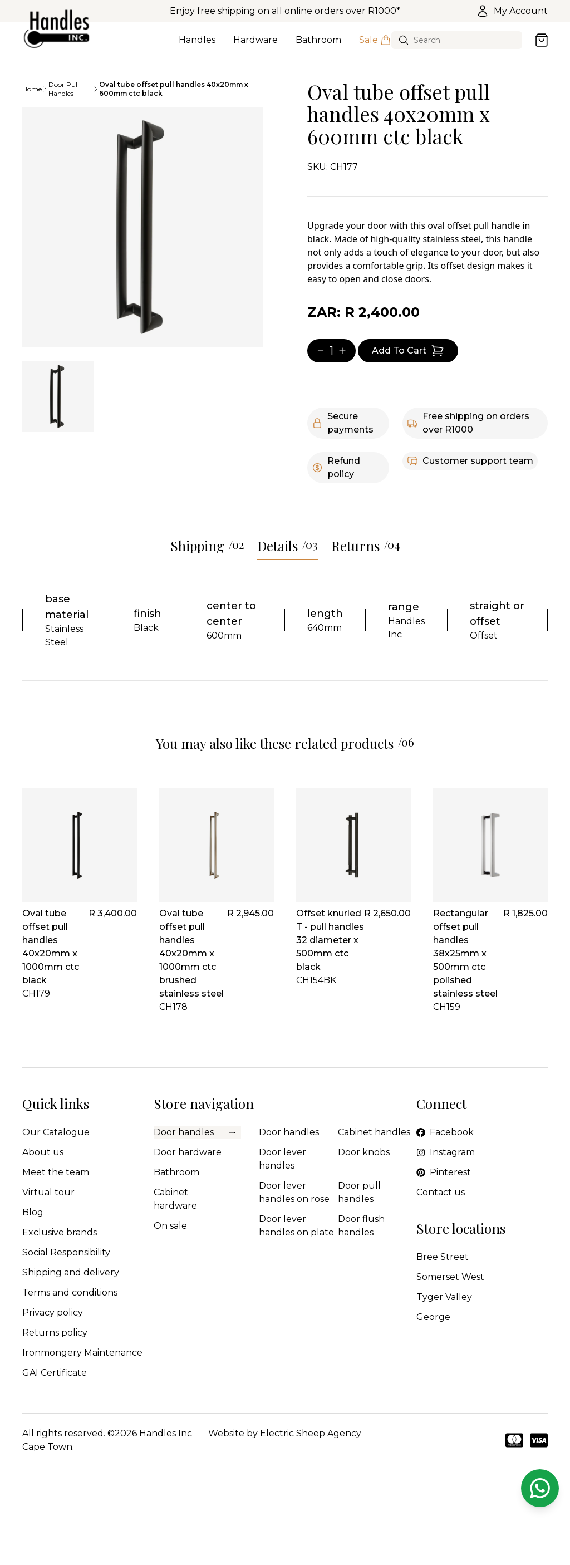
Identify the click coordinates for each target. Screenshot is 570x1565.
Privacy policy (52, 1312)
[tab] (58, 396)
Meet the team (55, 1172)
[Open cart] (541, 40)
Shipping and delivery (70, 1272)
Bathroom (318, 46)
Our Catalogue (56, 1132)
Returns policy (54, 1332)
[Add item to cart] (408, 350)
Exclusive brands (59, 1232)
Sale (375, 46)
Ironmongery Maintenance (82, 1352)
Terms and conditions (69, 1292)
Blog (32, 1212)
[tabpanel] (142, 227)
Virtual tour (48, 1192)
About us (42, 1152)
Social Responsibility (66, 1252)
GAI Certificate (54, 1372)
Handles (197, 46)
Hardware (255, 46)
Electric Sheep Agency (310, 1433)
